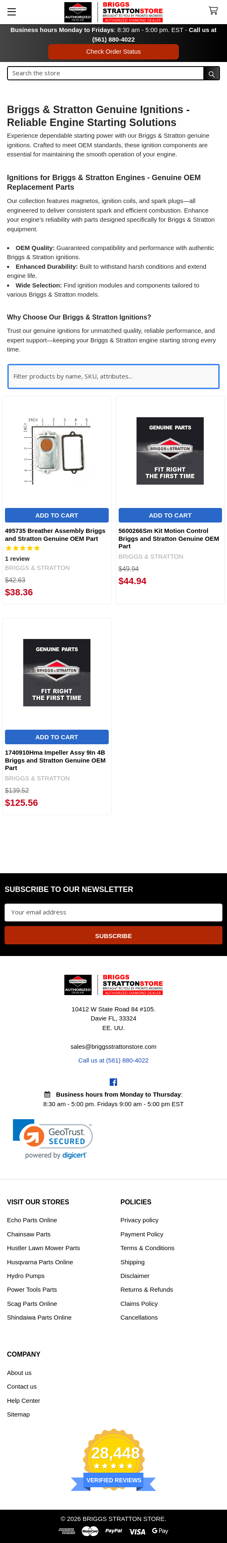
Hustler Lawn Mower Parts (43, 1247)
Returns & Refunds (146, 1289)
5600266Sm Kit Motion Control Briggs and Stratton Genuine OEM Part (169, 538)
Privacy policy (139, 1220)
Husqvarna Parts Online (40, 1262)
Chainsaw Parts (29, 1234)
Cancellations (139, 1317)
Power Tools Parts (32, 1289)
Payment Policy (141, 1234)
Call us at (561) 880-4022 (113, 1060)
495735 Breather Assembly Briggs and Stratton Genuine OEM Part (55, 534)
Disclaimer (134, 1275)
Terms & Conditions (147, 1247)
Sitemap (18, 1414)
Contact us (22, 1386)
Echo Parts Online (32, 1220)
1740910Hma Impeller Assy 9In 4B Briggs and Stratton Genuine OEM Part (55, 760)
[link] (53, 1139)
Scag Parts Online (32, 1303)
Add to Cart (56, 515)
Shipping (132, 1262)
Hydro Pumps (26, 1275)
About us (19, 1372)
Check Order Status (113, 51)
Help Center (23, 1400)
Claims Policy (139, 1303)
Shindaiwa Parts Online (39, 1317)
